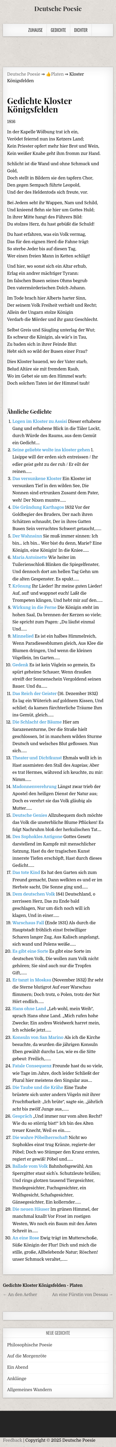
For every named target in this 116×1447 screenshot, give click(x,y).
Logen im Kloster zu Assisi (40, 421)
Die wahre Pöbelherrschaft (40, 1137)
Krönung (22, 586)
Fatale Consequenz (32, 1066)
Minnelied (23, 636)
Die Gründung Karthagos (38, 507)
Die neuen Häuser (31, 1209)
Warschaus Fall (28, 923)
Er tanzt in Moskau (32, 980)
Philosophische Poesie (29, 1345)
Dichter (81, 30)
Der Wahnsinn (27, 536)
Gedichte (58, 30)
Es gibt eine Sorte (30, 951)
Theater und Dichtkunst (37, 758)
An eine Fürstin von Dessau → (82, 1294)
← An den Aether (20, 1294)
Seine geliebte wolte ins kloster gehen (51, 450)
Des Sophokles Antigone (37, 836)
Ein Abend (17, 1367)
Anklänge (16, 1378)
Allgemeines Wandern (29, 1389)
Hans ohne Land (29, 1008)
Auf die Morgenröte (26, 1356)
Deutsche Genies (30, 815)
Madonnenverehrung (35, 786)
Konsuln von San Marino (38, 1037)
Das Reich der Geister (35, 693)
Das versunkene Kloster (37, 478)
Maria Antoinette (30, 557)
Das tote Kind (26, 872)
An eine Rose (26, 1238)
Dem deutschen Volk (34, 894)
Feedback (12, 1440)
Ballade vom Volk (30, 1166)
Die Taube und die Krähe (38, 1087)
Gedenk (20, 665)
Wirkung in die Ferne (34, 607)
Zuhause (35, 30)
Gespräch (22, 1116)
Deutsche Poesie (58, 8)
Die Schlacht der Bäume (37, 722)
